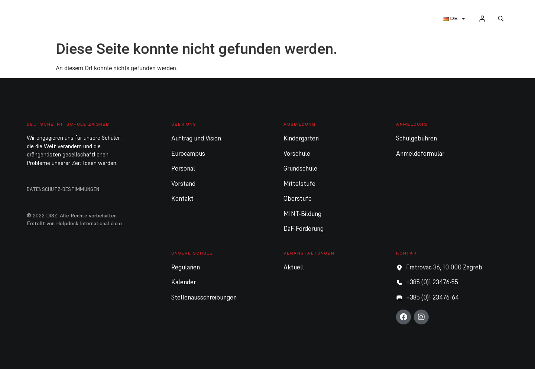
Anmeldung (268, 18)
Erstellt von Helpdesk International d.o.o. (75, 223)
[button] (500, 18)
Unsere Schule (330, 18)
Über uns (160, 18)
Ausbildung (212, 18)
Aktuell (381, 18)
